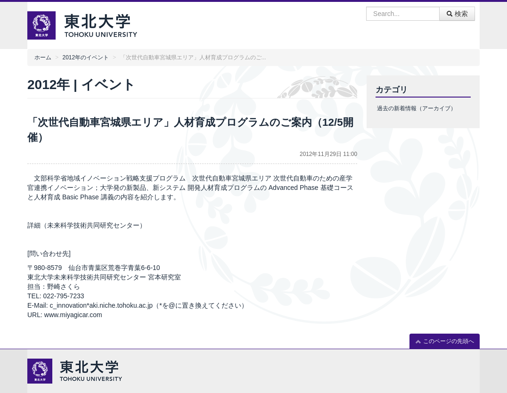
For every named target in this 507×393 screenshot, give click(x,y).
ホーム (42, 57)
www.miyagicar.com (73, 315)
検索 (457, 13)
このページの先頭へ (444, 341)
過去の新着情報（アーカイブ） (416, 108)
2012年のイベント (86, 57)
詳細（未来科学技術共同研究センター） (86, 225)
